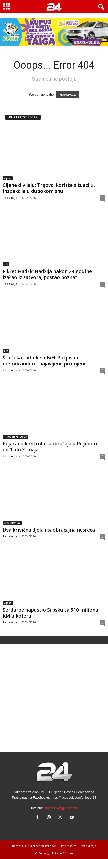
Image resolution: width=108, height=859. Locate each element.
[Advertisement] (54, 698)
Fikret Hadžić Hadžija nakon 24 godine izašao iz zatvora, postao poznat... (47, 274)
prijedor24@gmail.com (60, 808)
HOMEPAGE (68, 94)
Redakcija (10, 198)
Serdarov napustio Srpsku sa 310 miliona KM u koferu (50, 613)
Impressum (68, 846)
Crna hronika (12, 522)
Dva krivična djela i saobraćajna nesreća (49, 529)
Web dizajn (88, 846)
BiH (6, 264)
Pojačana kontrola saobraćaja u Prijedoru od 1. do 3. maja (51, 446)
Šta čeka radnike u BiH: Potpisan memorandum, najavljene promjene (45, 360)
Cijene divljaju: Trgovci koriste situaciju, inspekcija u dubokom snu (49, 188)
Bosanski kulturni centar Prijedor (34, 846)
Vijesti (8, 178)
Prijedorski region (15, 436)
